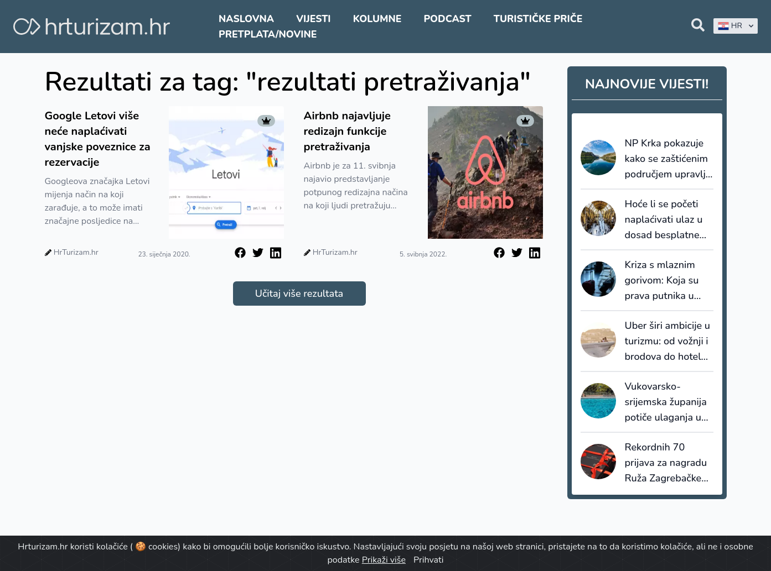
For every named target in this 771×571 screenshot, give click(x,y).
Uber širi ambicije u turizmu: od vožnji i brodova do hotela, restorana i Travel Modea (667, 341)
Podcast (447, 18)
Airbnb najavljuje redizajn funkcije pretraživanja (347, 131)
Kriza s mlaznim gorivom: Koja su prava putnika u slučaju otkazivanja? (662, 280)
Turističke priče (538, 18)
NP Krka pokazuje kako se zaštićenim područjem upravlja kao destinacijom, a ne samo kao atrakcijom (668, 159)
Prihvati (428, 560)
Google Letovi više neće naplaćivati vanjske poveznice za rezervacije (98, 139)
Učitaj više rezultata (299, 293)
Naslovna (246, 18)
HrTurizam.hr (76, 252)
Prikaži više (384, 560)
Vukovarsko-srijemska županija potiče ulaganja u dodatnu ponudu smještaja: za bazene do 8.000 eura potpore (666, 402)
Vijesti (313, 18)
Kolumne (377, 18)
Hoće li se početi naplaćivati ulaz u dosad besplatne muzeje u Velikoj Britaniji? (664, 220)
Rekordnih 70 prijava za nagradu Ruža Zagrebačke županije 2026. (666, 463)
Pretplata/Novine (268, 34)
